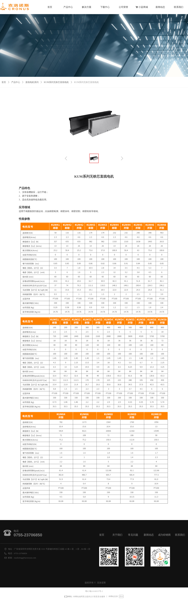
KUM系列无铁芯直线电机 (56, 82)
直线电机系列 (32, 82)
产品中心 (15, 82)
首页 (4, 82)
